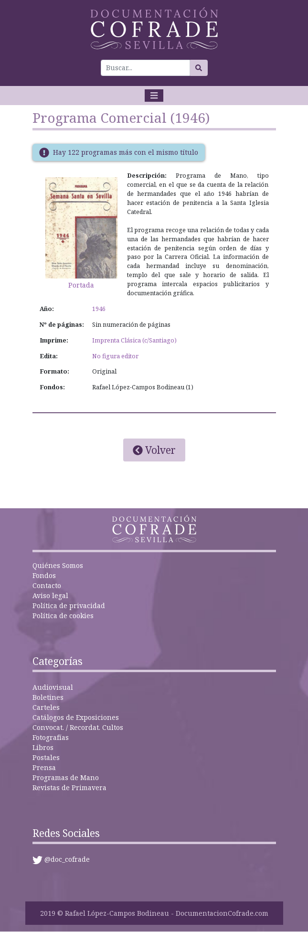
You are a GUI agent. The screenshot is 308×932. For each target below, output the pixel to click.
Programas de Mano (65, 777)
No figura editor (115, 356)
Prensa (44, 767)
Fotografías (50, 737)
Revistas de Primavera (69, 787)
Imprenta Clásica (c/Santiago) (134, 340)
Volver (154, 450)
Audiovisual (52, 687)
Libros (42, 747)
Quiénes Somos (57, 565)
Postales (46, 757)
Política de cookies (63, 615)
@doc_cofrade (67, 859)
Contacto (46, 585)
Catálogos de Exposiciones (75, 717)
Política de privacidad (68, 605)
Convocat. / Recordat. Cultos (77, 727)
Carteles (46, 707)
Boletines (48, 697)
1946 (99, 309)
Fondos (44, 575)
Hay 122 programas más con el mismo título (125, 152)
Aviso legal (50, 595)
